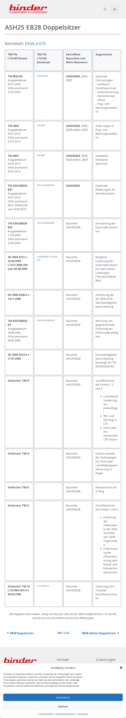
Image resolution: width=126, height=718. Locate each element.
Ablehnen (63, 706)
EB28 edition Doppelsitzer (100, 633)
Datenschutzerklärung (65, 713)
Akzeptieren (63, 697)
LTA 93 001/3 (43, 585)
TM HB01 (41, 125)
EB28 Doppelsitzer (20, 633)
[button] (121, 667)
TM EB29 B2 (42, 75)
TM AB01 (41, 155)
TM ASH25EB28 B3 (45, 320)
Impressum (82, 713)
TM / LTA (63, 633)
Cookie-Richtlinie (46, 713)
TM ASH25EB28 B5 (45, 222)
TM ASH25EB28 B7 (45, 185)
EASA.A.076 (35, 43)
